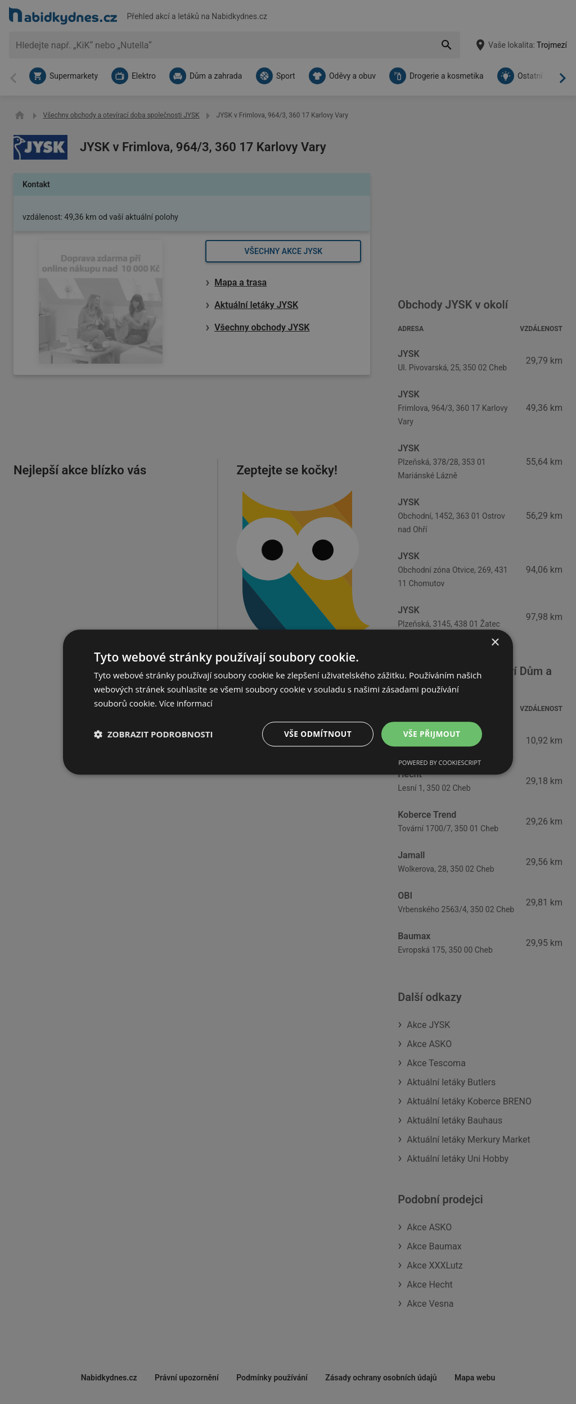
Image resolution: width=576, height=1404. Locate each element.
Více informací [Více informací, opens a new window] (187, 703)
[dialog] (288, 702)
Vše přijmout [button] (432, 733)
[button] (153, 734)
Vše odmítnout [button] (316, 733)
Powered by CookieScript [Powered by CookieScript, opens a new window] (439, 762)
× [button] (494, 642)
